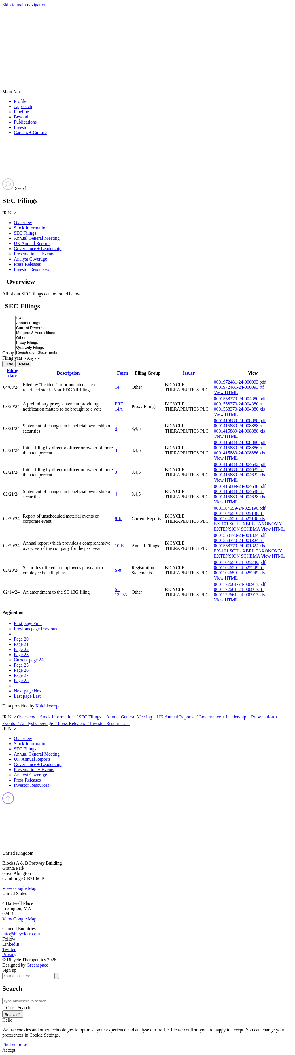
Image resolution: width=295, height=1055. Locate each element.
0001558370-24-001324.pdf (240, 535)
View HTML (226, 392)
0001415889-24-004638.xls (239, 496)
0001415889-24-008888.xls (239, 431)
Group (8, 352)
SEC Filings (25, 233)
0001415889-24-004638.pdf (240, 486)
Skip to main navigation (24, 4)
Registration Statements (37, 352)
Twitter (9, 949)
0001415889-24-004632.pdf (240, 464)
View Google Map (19, 888)
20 (21, 639)
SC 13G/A (121, 592)
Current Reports (37, 328)
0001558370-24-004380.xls (239, 409)
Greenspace (37, 964)
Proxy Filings (37, 342)
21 (21, 644)
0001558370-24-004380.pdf (240, 398)
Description (68, 373)
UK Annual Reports (32, 243)
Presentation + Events (34, 253)
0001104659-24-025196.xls (239, 518)
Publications (25, 122)
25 (21, 665)
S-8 (118, 570)
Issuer (189, 373)
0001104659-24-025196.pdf (239, 508)
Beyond (21, 116)
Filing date (12, 373)
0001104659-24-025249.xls (239, 572)
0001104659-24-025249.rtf (239, 567)
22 (21, 649)
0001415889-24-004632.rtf (239, 469)
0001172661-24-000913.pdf (239, 584)
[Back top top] (8, 802)
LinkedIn (10, 944)
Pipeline (21, 111)
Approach (23, 106)
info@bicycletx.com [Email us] (21, 933)
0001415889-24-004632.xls (239, 474)
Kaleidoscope (47, 705)
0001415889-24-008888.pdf (240, 420)
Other (37, 337)
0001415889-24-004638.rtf (239, 491)
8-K (118, 518)
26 (21, 670)
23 (21, 654)
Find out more (15, 1044)
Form (122, 373)
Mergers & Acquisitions (37, 333)
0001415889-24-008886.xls (239, 452)
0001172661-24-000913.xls (239, 594)
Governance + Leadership (37, 248)
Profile (20, 101)
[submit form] (56, 976)
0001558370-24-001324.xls (239, 545)
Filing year (12, 358)
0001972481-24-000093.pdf (240, 382)
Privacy (9, 954)
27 (21, 675)
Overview (23, 222)
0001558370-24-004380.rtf (239, 403)
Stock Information (31, 227)
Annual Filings (37, 323)
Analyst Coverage (30, 258)
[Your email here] (27, 976)
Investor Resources (31, 269)
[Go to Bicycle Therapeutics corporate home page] (82, 51)
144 (118, 387)
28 (21, 680)
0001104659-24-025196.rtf (239, 513)
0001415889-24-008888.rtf (239, 425)
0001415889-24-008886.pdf (240, 442)
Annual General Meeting (37, 238)
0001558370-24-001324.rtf (239, 540)
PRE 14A (119, 406)
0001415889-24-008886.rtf (239, 447)
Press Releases (27, 264)
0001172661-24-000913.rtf (239, 589)
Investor (21, 127)
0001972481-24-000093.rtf (239, 387)
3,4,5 (37, 318)
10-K (119, 545)
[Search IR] (27, 1001)
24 (29, 659)
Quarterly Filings (37, 347)
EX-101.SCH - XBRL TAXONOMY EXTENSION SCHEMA (248, 526)
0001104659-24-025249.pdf (239, 562)
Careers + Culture (30, 132)
